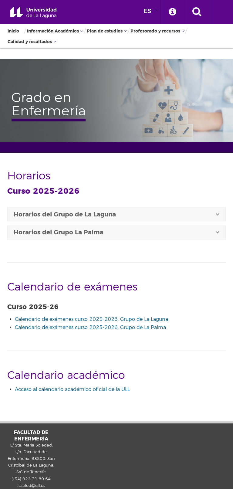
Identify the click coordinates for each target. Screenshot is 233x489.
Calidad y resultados (30, 42)
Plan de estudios (105, 31)
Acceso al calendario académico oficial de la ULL (72, 389)
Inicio (13, 31)
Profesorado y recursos (155, 31)
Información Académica (53, 31)
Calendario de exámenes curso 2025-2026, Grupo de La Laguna (91, 319)
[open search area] (197, 12)
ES (147, 11)
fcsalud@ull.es (31, 485)
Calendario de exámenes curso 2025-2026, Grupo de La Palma (90, 327)
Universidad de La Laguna (33, 12)
